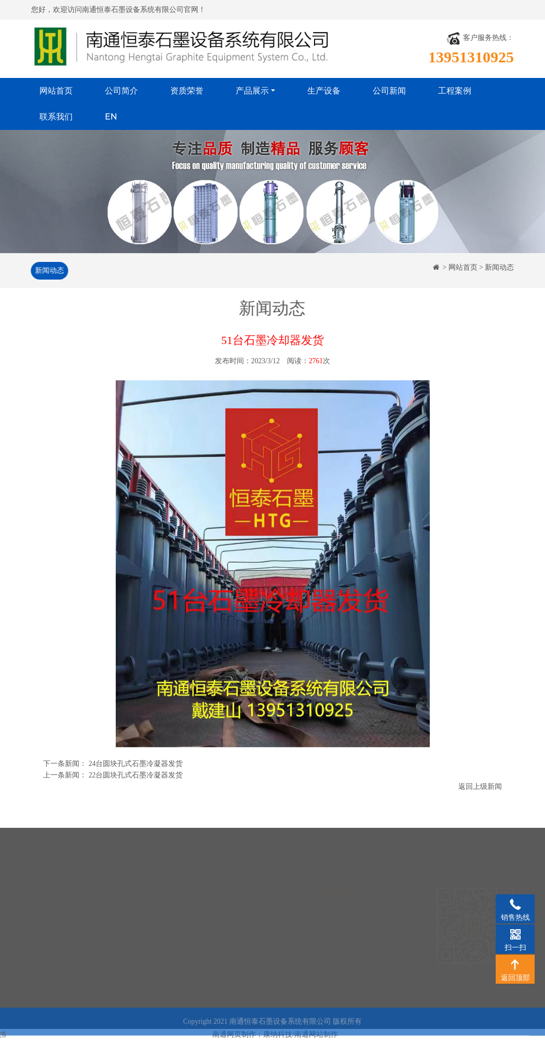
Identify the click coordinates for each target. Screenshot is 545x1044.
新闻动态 (48, 270)
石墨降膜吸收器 (153, 898)
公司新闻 (389, 91)
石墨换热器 (146, 883)
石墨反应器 (146, 960)
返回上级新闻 (480, 787)
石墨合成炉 (146, 944)
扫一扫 (515, 933)
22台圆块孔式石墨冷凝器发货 (136, 775)
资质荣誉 (186, 91)
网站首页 (56, 91)
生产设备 (323, 91)
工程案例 (454, 91)
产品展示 (252, 91)
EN (111, 117)
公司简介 (121, 91)
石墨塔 (139, 929)
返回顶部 (515, 964)
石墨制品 (142, 976)
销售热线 (515, 903)
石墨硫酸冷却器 (153, 914)
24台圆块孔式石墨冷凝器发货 (136, 765)
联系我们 (56, 117)
